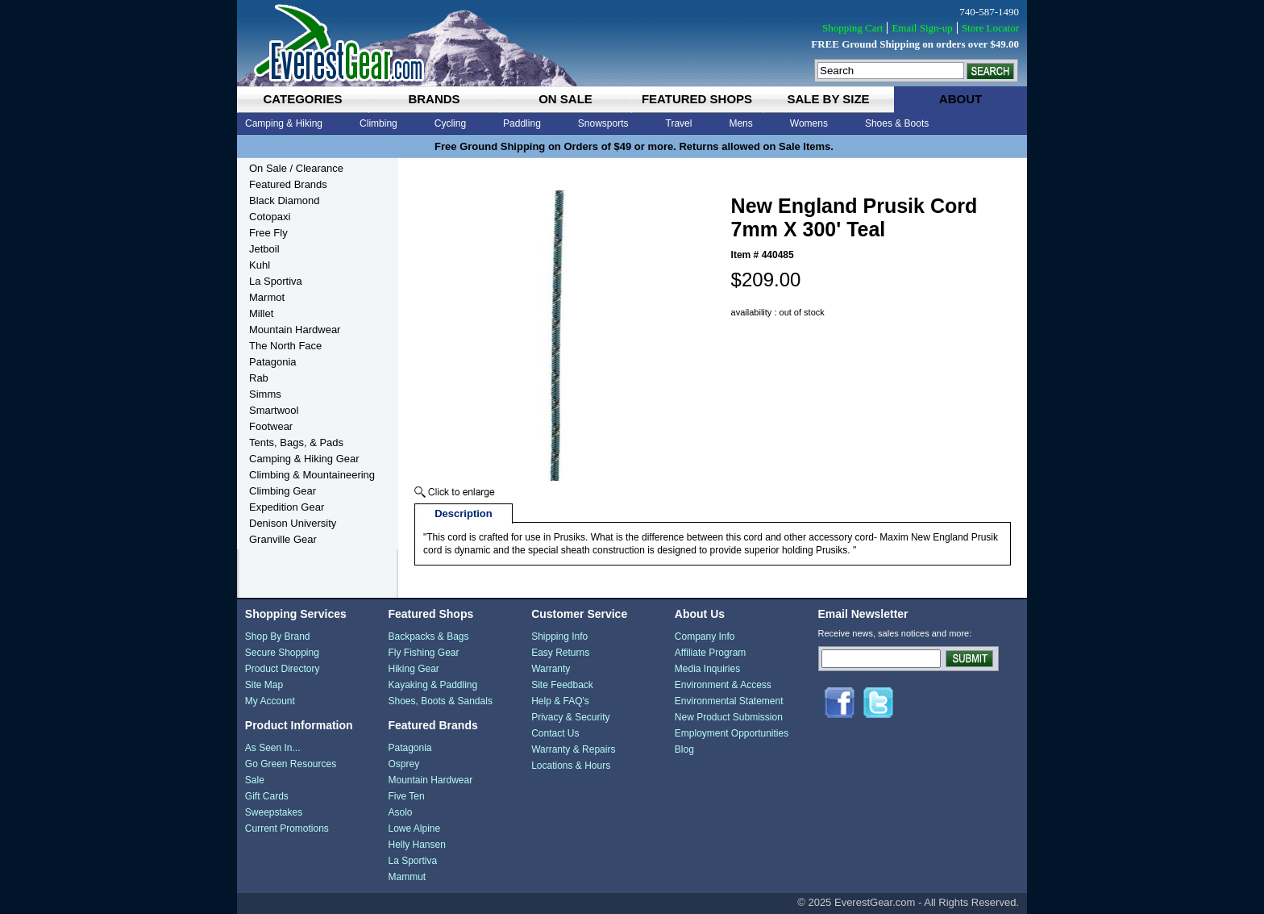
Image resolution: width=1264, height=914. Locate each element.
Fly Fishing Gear (423, 652)
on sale (565, 99)
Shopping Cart (852, 28)
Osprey (403, 764)
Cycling (450, 123)
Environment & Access (723, 685)
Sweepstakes (273, 812)
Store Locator (990, 28)
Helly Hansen (416, 844)
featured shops (697, 99)
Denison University (292, 523)
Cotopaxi (269, 217)
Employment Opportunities (731, 733)
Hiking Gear (413, 668)
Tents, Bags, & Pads (296, 442)
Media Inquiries (707, 668)
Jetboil (264, 249)
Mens (740, 123)
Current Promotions (287, 828)
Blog (684, 749)
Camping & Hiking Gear (304, 459)
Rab (258, 378)
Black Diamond (284, 200)
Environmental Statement (729, 701)
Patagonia (273, 362)
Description (463, 513)
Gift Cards (267, 796)
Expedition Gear (286, 507)
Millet (261, 313)
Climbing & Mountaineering (312, 475)
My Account (270, 701)
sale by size (828, 99)
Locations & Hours (570, 765)
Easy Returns (560, 652)
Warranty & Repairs (573, 749)
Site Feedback (562, 685)
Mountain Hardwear (294, 329)
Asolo (400, 812)
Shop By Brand (277, 636)
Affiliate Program (710, 652)
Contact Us (555, 733)
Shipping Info (559, 636)
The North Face (285, 346)
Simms (265, 394)
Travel (679, 123)
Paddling (522, 123)
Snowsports (603, 123)
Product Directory (282, 668)
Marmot (267, 297)
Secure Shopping (282, 652)
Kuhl (259, 265)
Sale (254, 780)
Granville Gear (283, 539)
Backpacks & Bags (428, 636)
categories (302, 99)
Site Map (264, 685)
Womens (809, 123)
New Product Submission (729, 717)
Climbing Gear (282, 491)
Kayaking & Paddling (432, 685)
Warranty (550, 668)
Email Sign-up (922, 28)
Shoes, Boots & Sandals (440, 701)
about (960, 99)
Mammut (407, 877)
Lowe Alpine (414, 828)
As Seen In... (273, 747)
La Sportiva (275, 281)
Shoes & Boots (897, 123)
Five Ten (406, 796)
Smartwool (273, 410)
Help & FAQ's (560, 701)
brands (433, 99)
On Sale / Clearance (296, 168)
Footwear (271, 426)
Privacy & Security (570, 717)
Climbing (378, 123)
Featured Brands (288, 184)
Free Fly (268, 233)
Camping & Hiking (283, 123)
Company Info (705, 636)
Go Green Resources (290, 764)
